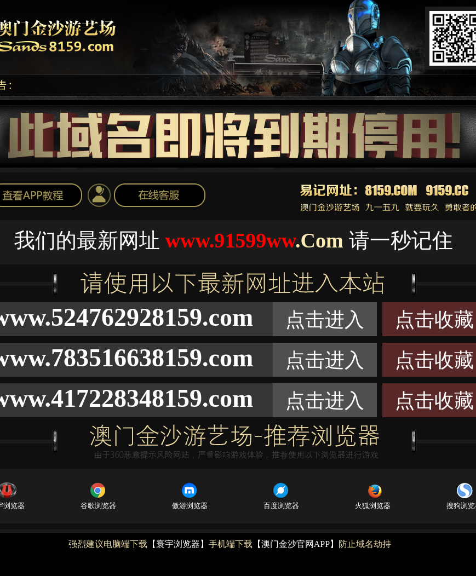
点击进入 (324, 320)
